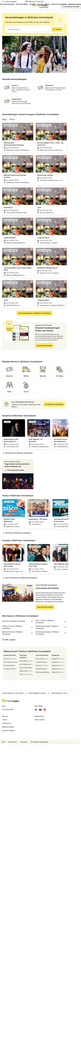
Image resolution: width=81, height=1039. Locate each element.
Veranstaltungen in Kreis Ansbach (60, 693)
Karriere (4, 720)
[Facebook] (36, 709)
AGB (3, 742)
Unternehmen (6, 723)
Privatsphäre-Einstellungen (39, 742)
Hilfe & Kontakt (40, 720)
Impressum (23, 742)
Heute (4, 119)
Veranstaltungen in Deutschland (12, 693)
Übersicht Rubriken (8, 730)
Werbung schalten (8, 727)
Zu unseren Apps (7, 709)
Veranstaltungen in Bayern (35, 693)
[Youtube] (40, 709)
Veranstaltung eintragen (14, 470)
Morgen (12, 119)
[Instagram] (44, 709)
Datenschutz (12, 742)
